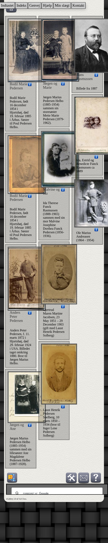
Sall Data (22, 499)
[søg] (56, 493)
